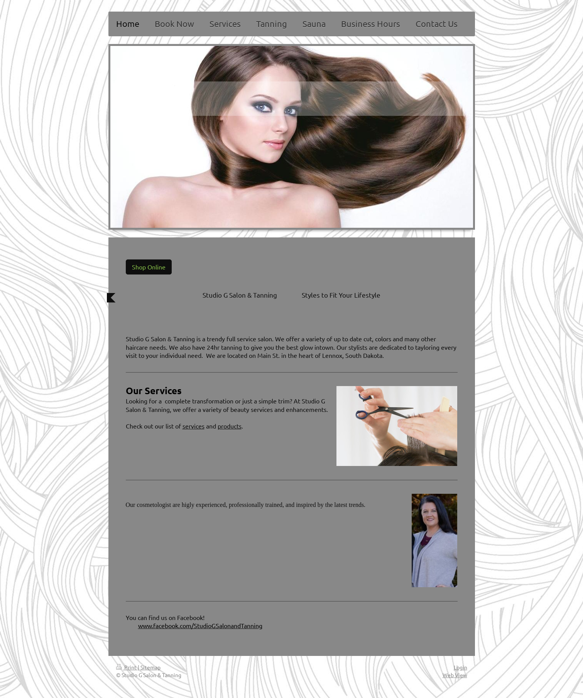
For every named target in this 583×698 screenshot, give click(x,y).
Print (127, 667)
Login (460, 667)
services (193, 426)
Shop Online (149, 267)
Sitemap (150, 667)
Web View (455, 674)
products (230, 426)
